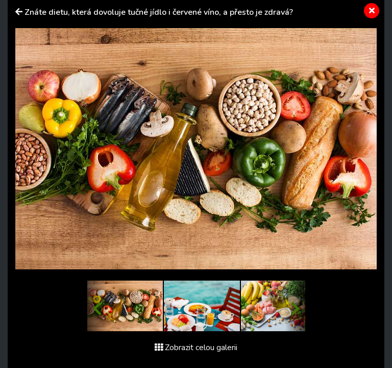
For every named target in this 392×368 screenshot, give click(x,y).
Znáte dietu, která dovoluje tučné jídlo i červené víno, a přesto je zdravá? (158, 12)
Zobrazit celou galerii (196, 347)
